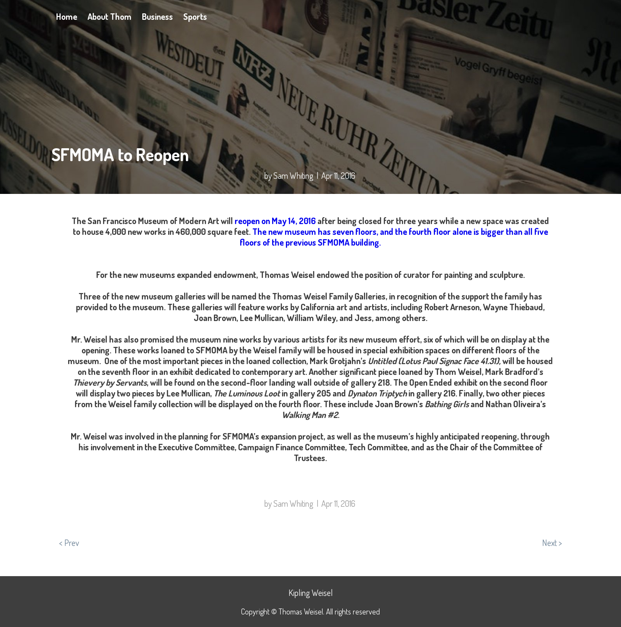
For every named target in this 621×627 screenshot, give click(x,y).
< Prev (69, 542)
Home (66, 16)
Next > (552, 542)
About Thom (110, 16)
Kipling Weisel (311, 592)
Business (157, 16)
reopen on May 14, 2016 (275, 220)
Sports (195, 16)
